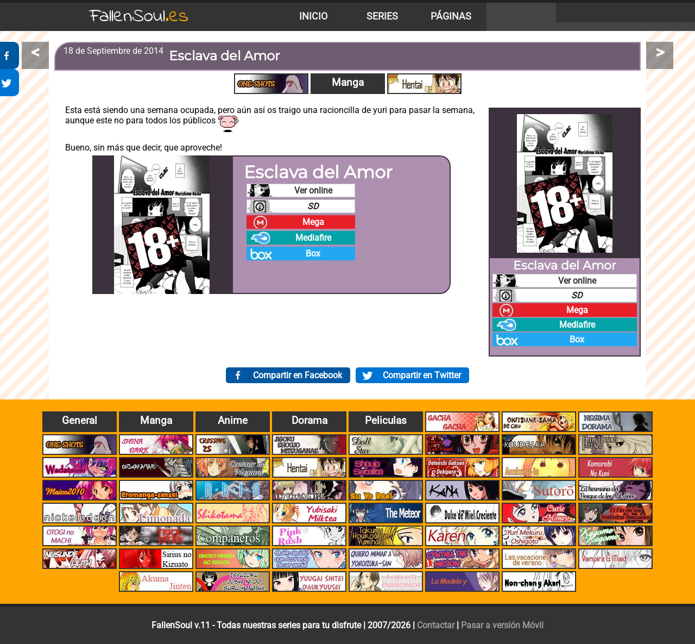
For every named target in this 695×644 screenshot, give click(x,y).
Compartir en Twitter (422, 375)
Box (313, 253)
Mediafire (313, 238)
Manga (348, 82)
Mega (313, 222)
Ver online (313, 190)
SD (313, 206)
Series (382, 16)
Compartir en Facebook (297, 375)
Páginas (451, 16)
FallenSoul (139, 16)
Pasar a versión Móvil (502, 625)
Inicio (313, 16)
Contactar (435, 625)
